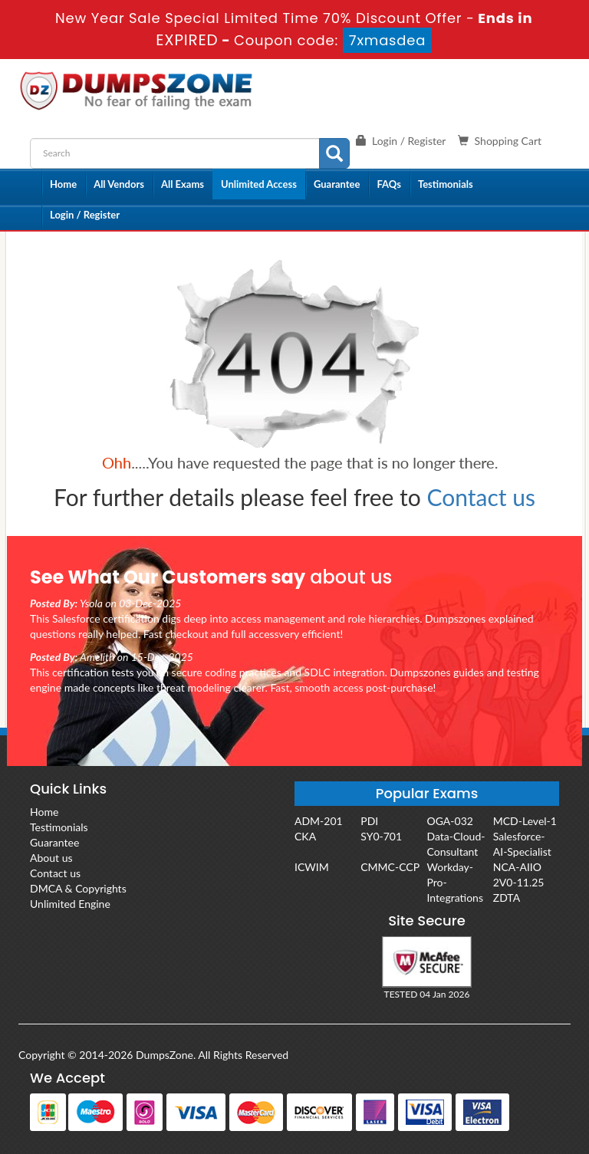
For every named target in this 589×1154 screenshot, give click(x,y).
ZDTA (506, 897)
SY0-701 (381, 836)
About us (51, 857)
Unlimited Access (259, 184)
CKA (305, 836)
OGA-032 (450, 820)
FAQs (388, 184)
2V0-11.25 (519, 882)
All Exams (182, 184)
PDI (369, 820)
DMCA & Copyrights (78, 888)
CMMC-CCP (390, 866)
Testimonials (445, 184)
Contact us (481, 497)
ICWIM (311, 866)
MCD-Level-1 (525, 820)
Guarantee (337, 184)
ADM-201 (318, 820)
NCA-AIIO (517, 866)
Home (63, 184)
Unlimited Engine (70, 903)
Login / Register (85, 215)
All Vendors (119, 184)
